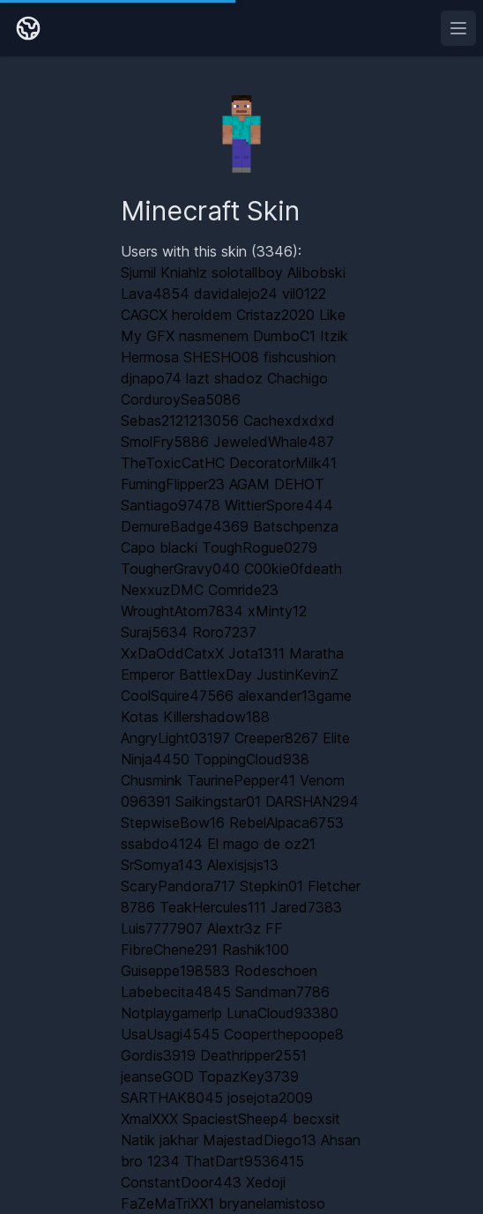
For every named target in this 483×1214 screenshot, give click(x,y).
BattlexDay (215, 674)
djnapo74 (151, 378)
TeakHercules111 (213, 907)
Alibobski (316, 272)
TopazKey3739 (248, 1076)
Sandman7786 (282, 992)
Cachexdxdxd (289, 420)
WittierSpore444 (279, 505)
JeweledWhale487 (273, 442)
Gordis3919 (158, 1055)
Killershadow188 (216, 717)
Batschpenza (295, 526)
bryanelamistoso (272, 1203)
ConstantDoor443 (181, 1182)
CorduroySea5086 (181, 399)
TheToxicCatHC (173, 463)
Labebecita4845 (176, 992)
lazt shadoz (224, 378)
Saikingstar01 (218, 801)
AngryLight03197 (175, 738)
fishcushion (300, 357)
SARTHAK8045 (172, 1097)
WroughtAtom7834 (182, 611)
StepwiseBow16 (173, 822)
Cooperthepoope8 (284, 1034)
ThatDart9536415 (244, 1161)
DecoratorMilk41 (283, 463)
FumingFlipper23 (173, 484)
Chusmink (151, 780)
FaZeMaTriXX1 (167, 1203)
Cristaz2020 (275, 315)
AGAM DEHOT (276, 484)
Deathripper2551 (253, 1055)
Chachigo (297, 378)
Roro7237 (224, 632)
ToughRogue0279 (259, 547)
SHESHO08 (221, 357)
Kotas (140, 717)
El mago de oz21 (261, 844)
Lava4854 (155, 293)
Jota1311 (256, 653)
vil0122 (304, 293)
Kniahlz (183, 272)
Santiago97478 (170, 505)
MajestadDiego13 (259, 1140)
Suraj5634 (154, 632)
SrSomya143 (162, 865)
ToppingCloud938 (251, 759)
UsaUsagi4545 (170, 1034)
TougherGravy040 (180, 568)
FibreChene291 (169, 949)
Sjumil (138, 272)
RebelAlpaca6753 (286, 822)
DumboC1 (284, 336)
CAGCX (144, 315)
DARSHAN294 (312, 801)
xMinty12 (277, 611)
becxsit (316, 1119)
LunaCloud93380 (282, 1013)
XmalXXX (149, 1119)
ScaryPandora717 (178, 886)
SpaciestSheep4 (235, 1119)
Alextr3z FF (245, 928)
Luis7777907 (162, 928)
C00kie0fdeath (293, 568)
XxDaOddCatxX (172, 653)
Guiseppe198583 (175, 970)
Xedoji (266, 1182)
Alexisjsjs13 (243, 865)
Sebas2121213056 (180, 420)
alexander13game (295, 695)
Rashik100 (255, 949)
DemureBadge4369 (185, 526)
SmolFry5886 (165, 442)
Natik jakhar (159, 1140)
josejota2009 (270, 1097)
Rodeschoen (275, 970)
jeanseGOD (157, 1076)
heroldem (202, 315)
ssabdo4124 (162, 844)
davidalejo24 (236, 293)
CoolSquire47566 (177, 695)
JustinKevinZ (297, 674)
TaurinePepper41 (241, 780)
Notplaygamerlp (171, 1013)
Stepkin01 (271, 886)
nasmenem (214, 336)
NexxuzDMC (162, 590)
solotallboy (247, 272)
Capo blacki (159, 547)
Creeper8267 (276, 738)
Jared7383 (306, 907)
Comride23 (243, 590)
